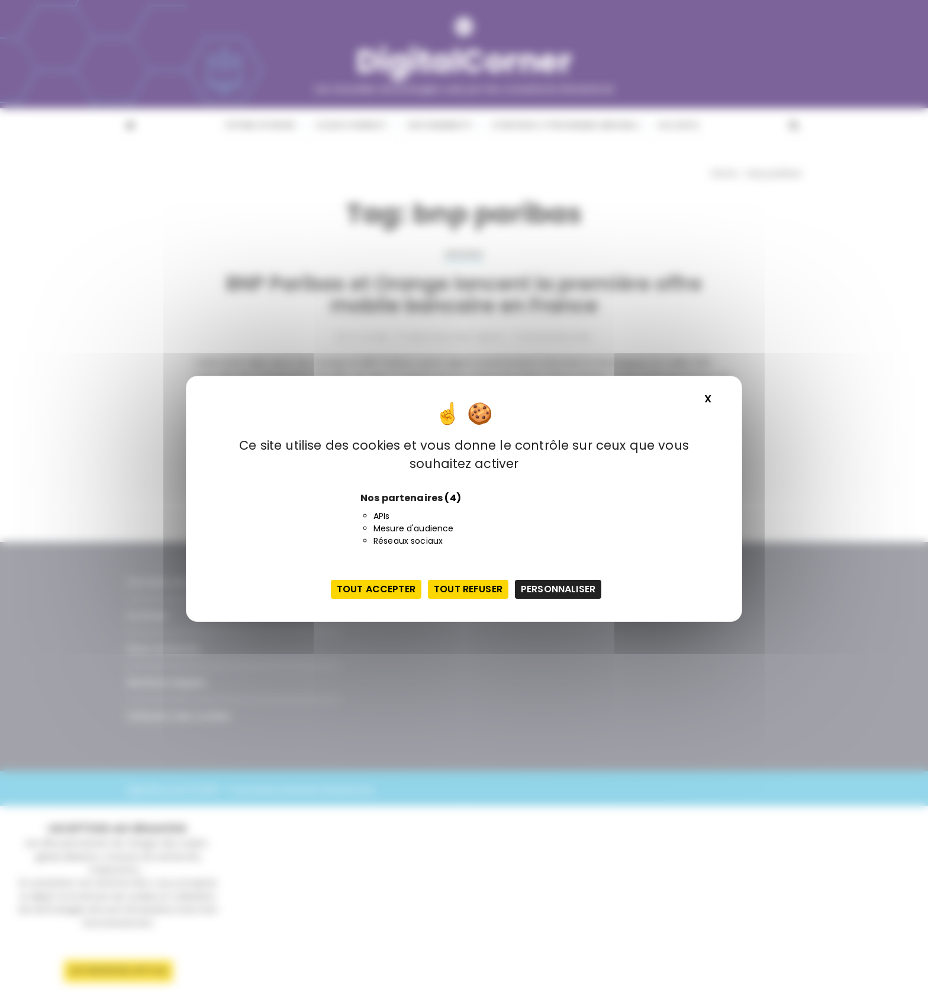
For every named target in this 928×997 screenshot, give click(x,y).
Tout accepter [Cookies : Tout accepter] (376, 589)
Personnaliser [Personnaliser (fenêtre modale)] (558, 589)
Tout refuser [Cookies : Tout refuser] (468, 589)
